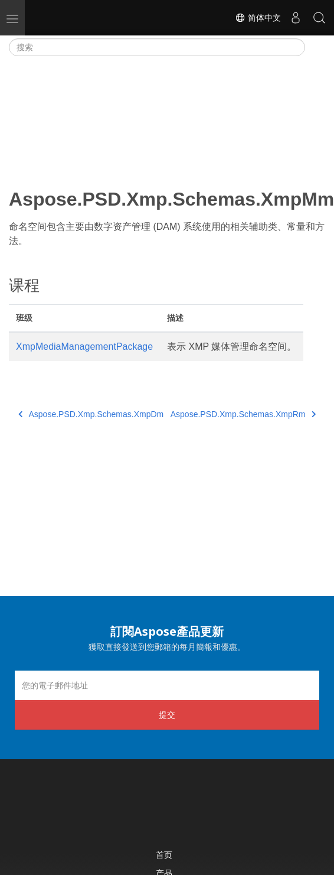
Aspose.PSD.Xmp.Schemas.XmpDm (90, 414)
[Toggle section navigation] (315, 47)
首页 (164, 854)
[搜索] (157, 47)
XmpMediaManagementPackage (84, 346)
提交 (167, 714)
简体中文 (258, 17)
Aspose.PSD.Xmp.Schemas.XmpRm (243, 414)
